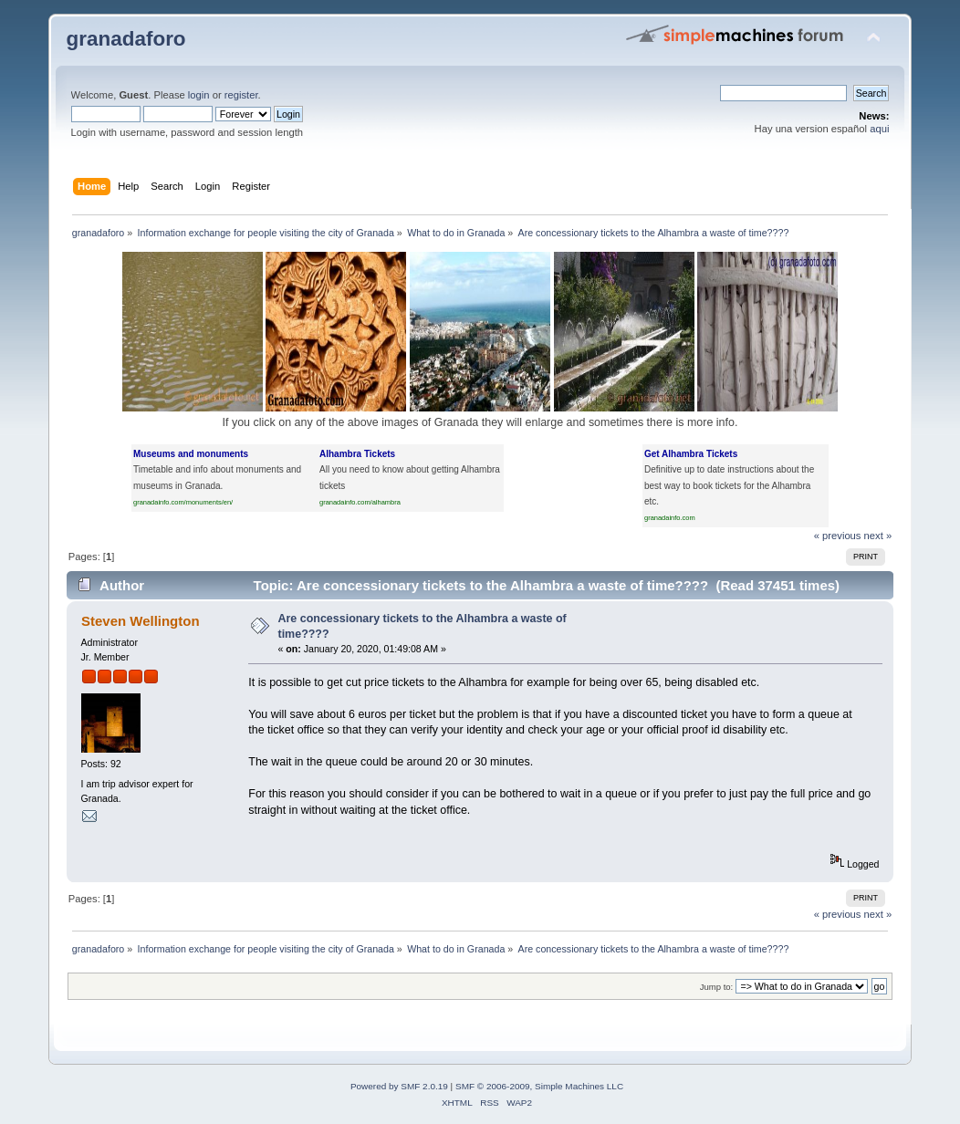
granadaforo (126, 38)
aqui (879, 128)
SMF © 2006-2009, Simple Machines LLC (539, 1086)
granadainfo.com (669, 518)
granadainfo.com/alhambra (360, 502)
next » (878, 535)
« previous (837, 535)
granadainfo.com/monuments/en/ (183, 502)
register (241, 94)
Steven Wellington (140, 621)
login (199, 94)
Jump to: (717, 987)
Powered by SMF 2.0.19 (399, 1086)
